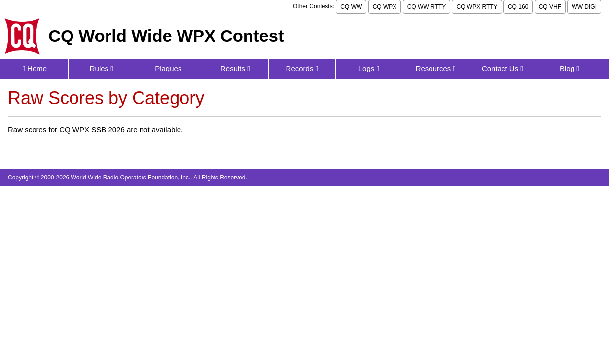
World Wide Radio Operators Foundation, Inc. (131, 177)
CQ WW (351, 6)
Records (302, 68)
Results (235, 68)
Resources (436, 68)
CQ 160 (518, 6)
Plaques (168, 68)
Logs (368, 68)
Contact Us (502, 68)
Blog (569, 68)
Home (34, 68)
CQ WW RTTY (426, 6)
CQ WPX (385, 6)
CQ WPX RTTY (476, 6)
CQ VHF (550, 6)
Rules (101, 68)
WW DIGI (584, 6)
